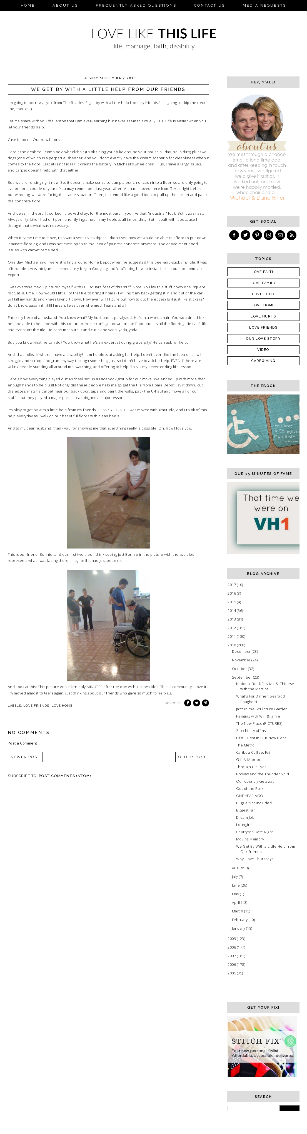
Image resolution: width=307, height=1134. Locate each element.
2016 (232, 593)
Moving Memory (250, 839)
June (236, 885)
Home (28, 5)
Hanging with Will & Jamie (258, 716)
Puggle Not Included (254, 802)
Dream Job (245, 817)
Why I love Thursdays (254, 858)
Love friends (36, 706)
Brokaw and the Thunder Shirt (262, 773)
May (236, 893)
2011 (232, 636)
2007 (232, 955)
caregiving (263, 361)
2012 (232, 627)
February (240, 919)
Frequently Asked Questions (136, 5)
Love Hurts (263, 316)
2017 (232, 584)
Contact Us (209, 5)
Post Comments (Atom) (65, 776)
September (242, 677)
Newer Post (25, 757)
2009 (232, 938)
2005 (232, 973)
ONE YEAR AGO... (251, 795)
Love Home (62, 706)
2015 (232, 601)
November (242, 659)
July (235, 876)
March (238, 911)
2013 (232, 619)
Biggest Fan (246, 810)
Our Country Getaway (255, 781)
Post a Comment (22, 743)
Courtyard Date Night (254, 831)
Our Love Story (263, 339)
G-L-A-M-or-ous (249, 759)
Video (263, 350)
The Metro (245, 745)
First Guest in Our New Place (261, 737)
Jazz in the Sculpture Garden (262, 708)
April (236, 902)
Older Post (192, 757)
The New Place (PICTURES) (259, 723)
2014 (232, 610)
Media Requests (264, 5)
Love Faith (263, 272)
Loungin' (243, 824)
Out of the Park (249, 788)
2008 (232, 947)
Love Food (263, 294)
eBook (153, 16)
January (239, 928)
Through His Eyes (251, 766)
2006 (232, 964)
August (238, 867)
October (240, 668)
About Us (65, 5)
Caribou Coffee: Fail (253, 752)
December (242, 651)
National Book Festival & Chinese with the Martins (265, 686)
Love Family (263, 283)
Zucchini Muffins (251, 730)
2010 (232, 644)
